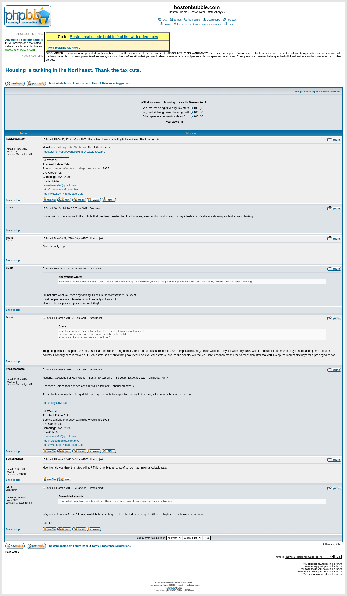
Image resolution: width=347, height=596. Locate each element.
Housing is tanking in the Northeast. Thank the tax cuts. (73, 70)
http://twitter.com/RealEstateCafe (63, 193)
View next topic (330, 91)
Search (176, 19)
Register (229, 19)
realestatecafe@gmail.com (59, 185)
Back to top (13, 200)
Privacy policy (170, 587)
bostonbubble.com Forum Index (68, 83)
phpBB (167, 590)
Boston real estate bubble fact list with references (114, 37)
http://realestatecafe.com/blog (61, 189)
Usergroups (211, 19)
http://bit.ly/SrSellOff (55, 403)
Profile (165, 24)
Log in (229, 24)
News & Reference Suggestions (111, 83)
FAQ (162, 19)
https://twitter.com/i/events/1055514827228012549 (74, 151)
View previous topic (306, 91)
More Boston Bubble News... (64, 47)
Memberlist (192, 19)
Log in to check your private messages (197, 24)
